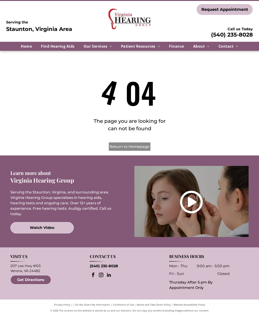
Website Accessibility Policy (189, 304)
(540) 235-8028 (232, 34)
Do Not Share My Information (92, 304)
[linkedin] (109, 275)
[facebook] (93, 275)
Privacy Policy (62, 304)
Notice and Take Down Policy (154, 304)
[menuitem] (26, 46)
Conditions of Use (123, 304)
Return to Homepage (129, 146)
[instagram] (101, 275)
